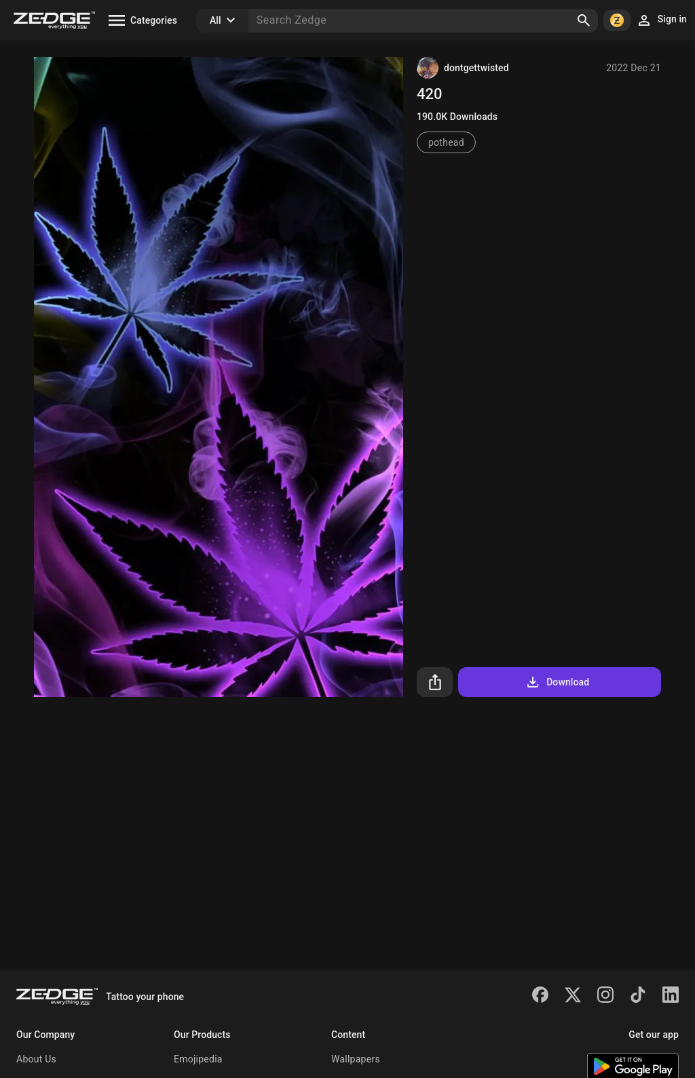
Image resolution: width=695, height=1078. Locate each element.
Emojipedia (198, 1059)
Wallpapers (355, 1059)
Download (557, 682)
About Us (36, 1059)
